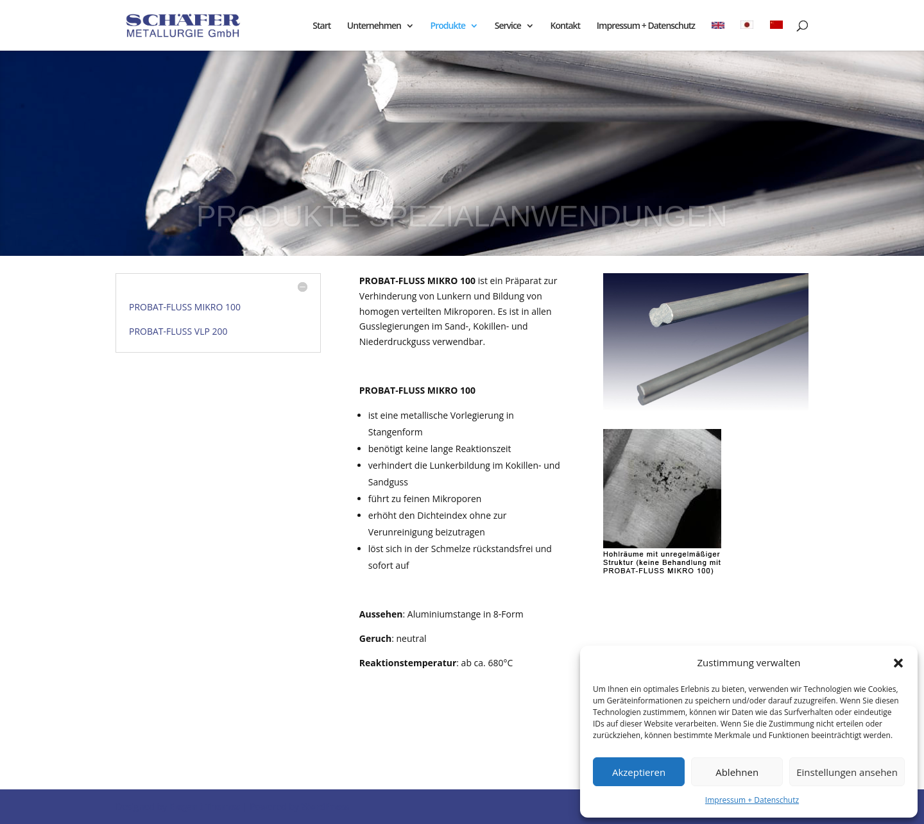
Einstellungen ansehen (847, 772)
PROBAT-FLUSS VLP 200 (178, 331)
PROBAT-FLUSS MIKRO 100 (185, 307)
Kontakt (566, 26)
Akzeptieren (638, 772)
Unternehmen (374, 26)
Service (508, 26)
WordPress (325, 806)
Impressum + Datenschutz (752, 800)
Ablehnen (736, 772)
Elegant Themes (204, 806)
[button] (898, 663)
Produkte (448, 26)
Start (321, 26)
